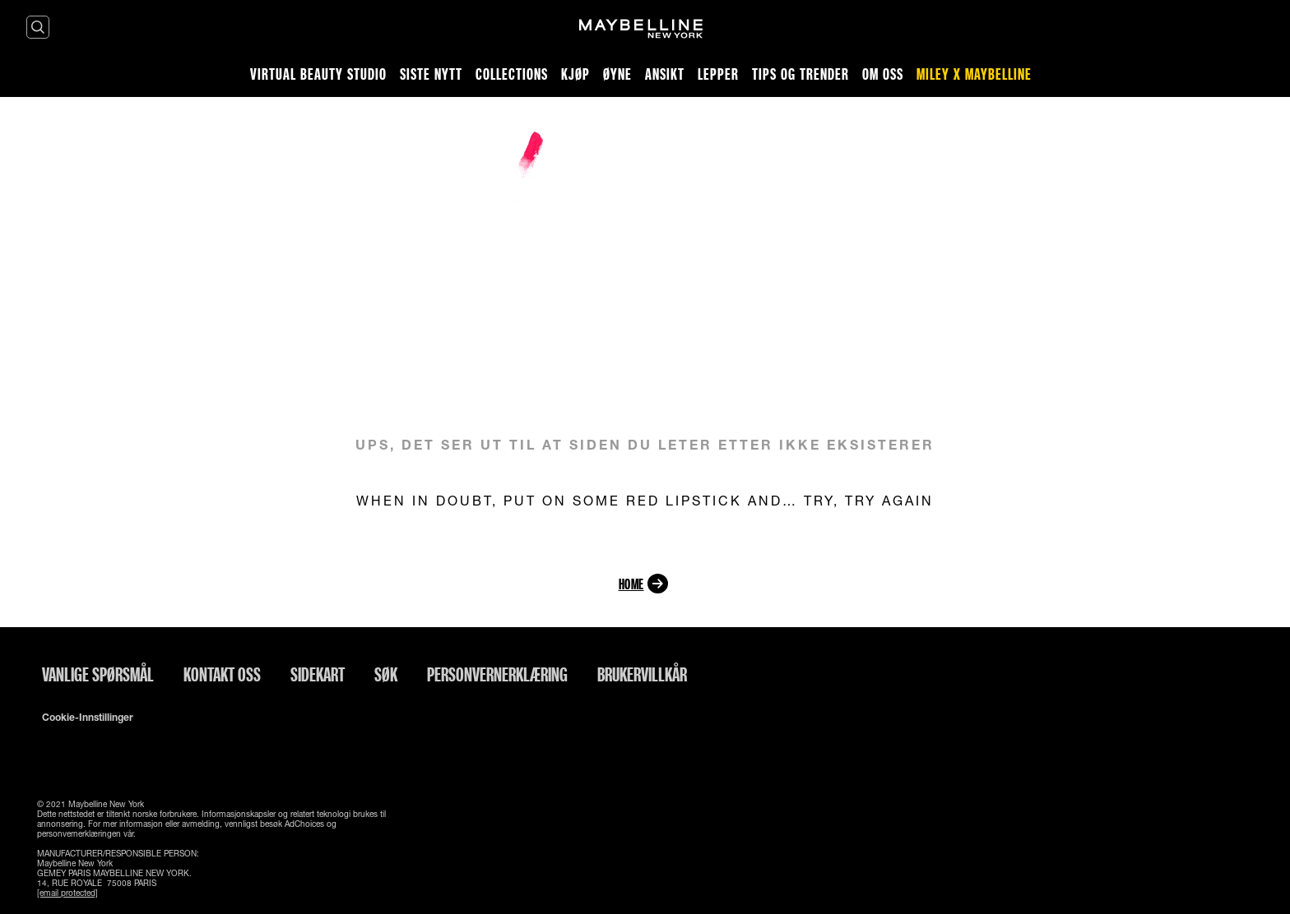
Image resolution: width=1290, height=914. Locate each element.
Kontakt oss (222, 674)
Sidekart (317, 674)
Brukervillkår (642, 674)
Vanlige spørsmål (98, 674)
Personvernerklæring (497, 674)
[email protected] (67, 893)
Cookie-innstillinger (87, 717)
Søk (385, 674)
